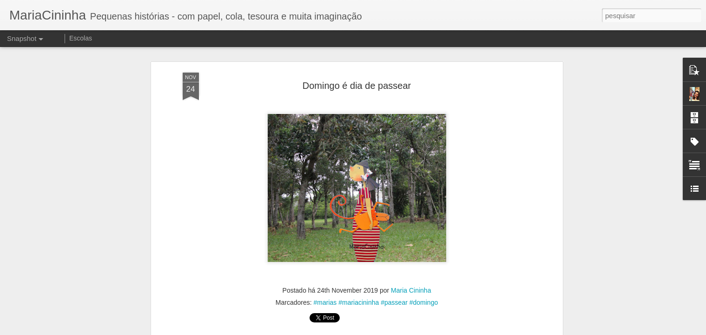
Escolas (80, 38)
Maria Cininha (411, 287)
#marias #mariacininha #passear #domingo (376, 299)
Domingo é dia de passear (357, 82)
